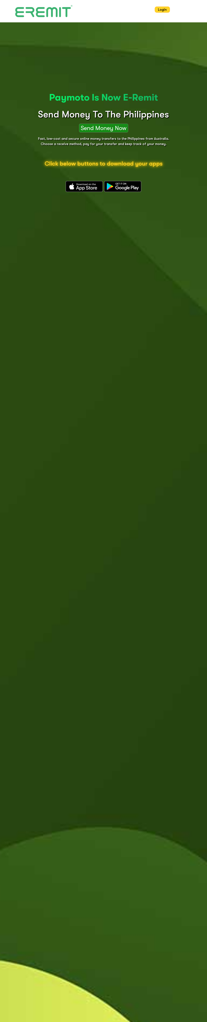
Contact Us (141, 9)
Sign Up (181, 9)
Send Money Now (103, 128)
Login (162, 9)
